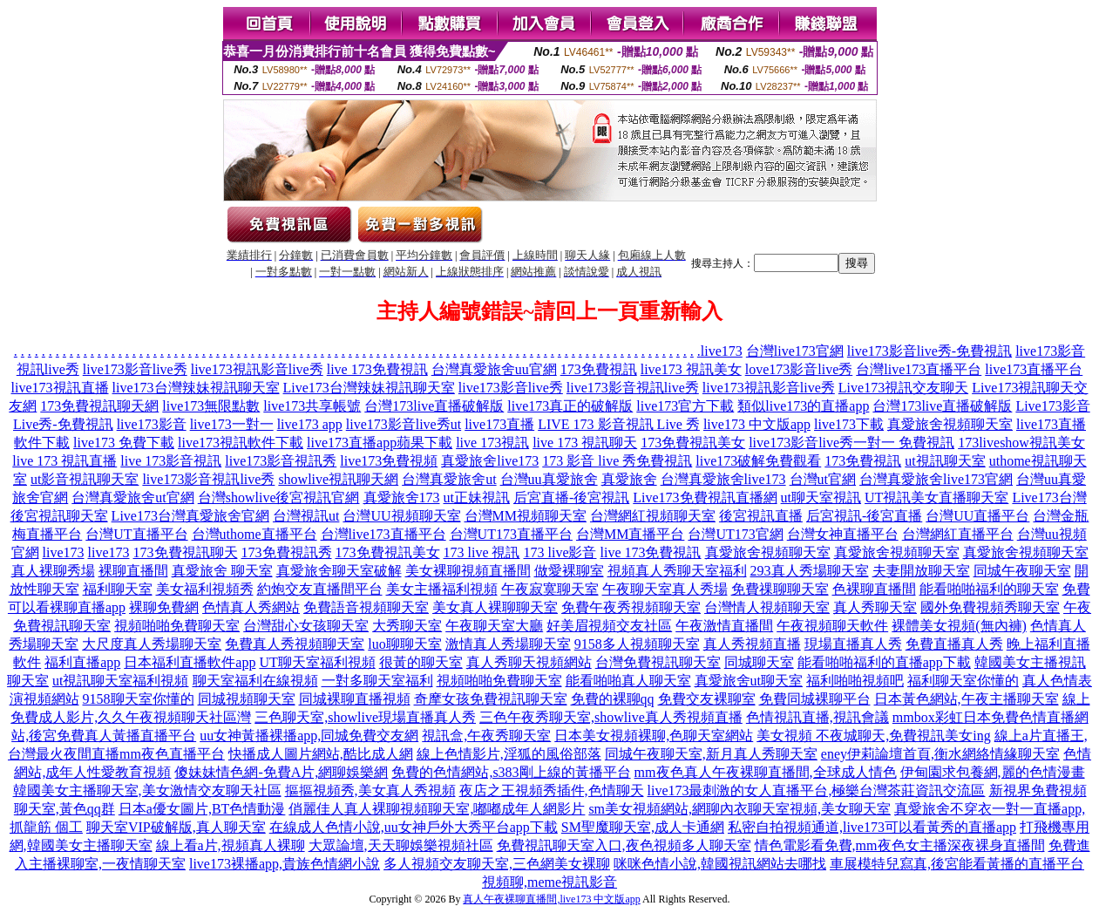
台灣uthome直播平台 (254, 534)
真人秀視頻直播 (752, 644)
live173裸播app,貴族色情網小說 (284, 863)
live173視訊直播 (60, 387)
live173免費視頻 (389, 460)
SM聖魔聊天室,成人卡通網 (642, 827)
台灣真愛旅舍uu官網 (494, 369)
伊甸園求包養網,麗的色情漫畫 (992, 772)
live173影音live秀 (135, 369)
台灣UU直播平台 (977, 515)
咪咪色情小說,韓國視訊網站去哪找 (720, 863)
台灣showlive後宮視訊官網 (279, 497)
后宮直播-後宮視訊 (571, 497)
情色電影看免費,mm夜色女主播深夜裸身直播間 (900, 845)
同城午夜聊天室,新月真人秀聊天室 (711, 753)
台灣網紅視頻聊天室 (653, 515)
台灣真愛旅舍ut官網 (132, 497)
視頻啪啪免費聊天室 (177, 625)
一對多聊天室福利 (377, 680)
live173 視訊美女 (691, 369)
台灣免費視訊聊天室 (658, 662)
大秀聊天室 (407, 625)
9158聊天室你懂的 (138, 699)
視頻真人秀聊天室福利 (677, 570)
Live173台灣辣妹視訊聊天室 (369, 387)
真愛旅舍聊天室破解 (339, 570)
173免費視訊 (598, 369)
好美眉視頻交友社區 (609, 625)
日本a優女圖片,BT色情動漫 (202, 808)
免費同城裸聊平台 (815, 699)
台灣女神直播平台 (843, 534)
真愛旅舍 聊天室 (222, 570)
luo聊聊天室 (404, 644)
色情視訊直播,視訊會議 (817, 717)
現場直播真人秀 (853, 644)
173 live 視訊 (482, 552)
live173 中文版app (757, 424)
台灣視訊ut (306, 515)
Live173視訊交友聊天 (903, 387)
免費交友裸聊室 (707, 699)
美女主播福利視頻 (442, 589)
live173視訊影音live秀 (257, 369)
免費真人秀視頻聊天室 (294, 644)
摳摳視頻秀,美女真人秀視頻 (370, 790)
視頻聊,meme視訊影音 (549, 882)
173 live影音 (560, 552)
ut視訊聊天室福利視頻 (120, 680)
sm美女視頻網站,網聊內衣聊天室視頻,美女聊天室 (739, 808)
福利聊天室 (118, 589)
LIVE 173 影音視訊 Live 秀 (619, 424)
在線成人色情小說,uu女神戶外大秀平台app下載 (413, 827)
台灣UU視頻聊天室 (401, 515)
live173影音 (152, 424)
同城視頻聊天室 (246, 699)
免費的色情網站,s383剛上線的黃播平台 (510, 772)
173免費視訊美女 (693, 442)
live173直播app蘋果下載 (379, 442)
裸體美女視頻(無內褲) (959, 625)
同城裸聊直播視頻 (354, 699)
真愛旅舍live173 (490, 460)
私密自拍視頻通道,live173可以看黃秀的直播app (872, 827)
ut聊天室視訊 (821, 497)
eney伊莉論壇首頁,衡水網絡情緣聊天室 (940, 753)
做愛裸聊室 (569, 570)
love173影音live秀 (799, 369)
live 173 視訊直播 (64, 460)
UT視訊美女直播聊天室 (936, 497)
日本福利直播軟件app (189, 662)
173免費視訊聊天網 (99, 406)
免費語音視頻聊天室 (366, 607)
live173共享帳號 (312, 406)
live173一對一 (232, 424)
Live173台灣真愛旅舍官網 (190, 515)
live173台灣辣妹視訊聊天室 (196, 387)
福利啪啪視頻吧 (855, 680)
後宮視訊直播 (761, 515)
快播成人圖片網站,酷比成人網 (320, 753)
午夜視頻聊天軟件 (832, 625)
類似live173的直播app (803, 406)
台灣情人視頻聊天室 (767, 607)
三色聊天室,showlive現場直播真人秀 (365, 717)
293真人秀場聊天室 (809, 570)
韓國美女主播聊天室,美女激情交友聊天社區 (147, 790)
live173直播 (499, 424)
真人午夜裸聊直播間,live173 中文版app (551, 899)
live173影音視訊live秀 (632, 387)
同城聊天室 (759, 662)
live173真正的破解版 (570, 406)
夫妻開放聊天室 (921, 570)
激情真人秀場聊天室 (508, 644)
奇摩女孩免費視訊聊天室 (490, 699)
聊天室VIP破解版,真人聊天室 (176, 827)
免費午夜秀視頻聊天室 (631, 607)
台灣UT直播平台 (136, 534)
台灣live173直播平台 (918, 369)
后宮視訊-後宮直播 (864, 515)
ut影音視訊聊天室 (85, 479)
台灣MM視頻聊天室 (526, 515)
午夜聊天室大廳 (494, 625)
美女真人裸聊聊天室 (495, 607)
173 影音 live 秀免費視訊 (617, 460)
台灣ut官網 (823, 479)
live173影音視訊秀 (280, 460)
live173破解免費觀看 (758, 460)
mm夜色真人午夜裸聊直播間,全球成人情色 (765, 772)
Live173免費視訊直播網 (705, 497)
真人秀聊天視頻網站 (529, 662)
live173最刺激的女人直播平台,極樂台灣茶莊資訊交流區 (817, 790)
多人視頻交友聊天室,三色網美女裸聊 (496, 863)
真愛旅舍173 (401, 497)
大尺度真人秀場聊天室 (151, 644)
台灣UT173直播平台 (511, 534)
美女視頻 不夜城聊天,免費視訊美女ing (873, 735)
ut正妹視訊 (477, 497)
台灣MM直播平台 (630, 534)
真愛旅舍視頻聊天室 (950, 424)
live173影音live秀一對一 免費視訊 (851, 442)
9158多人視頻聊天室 (637, 644)
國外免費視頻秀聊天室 (990, 607)
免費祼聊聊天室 (780, 589)
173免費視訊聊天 (185, 552)
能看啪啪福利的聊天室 (989, 589)
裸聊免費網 (164, 607)
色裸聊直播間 (874, 589)
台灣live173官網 (795, 351)
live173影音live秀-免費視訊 (929, 351)
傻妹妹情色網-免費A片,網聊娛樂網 (281, 772)
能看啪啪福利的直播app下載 (884, 662)
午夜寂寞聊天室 (550, 589)
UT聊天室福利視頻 (317, 662)
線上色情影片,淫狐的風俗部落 (509, 753)
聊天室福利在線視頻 (255, 680)
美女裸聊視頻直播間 (468, 570)
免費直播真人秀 (954, 644)
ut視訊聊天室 (945, 460)
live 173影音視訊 (170, 460)
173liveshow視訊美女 (1021, 442)
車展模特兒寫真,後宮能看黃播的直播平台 (957, 863)
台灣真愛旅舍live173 (723, 479)
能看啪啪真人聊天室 (628, 680)
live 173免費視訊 (377, 369)
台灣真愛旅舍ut (449, 479)
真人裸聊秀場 (53, 570)
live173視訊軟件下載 (240, 442)
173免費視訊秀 (286, 552)
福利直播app (82, 662)
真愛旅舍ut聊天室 (749, 680)
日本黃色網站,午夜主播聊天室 (966, 699)
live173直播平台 (1033, 369)
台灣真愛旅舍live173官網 (936, 479)
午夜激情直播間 (724, 625)
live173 (722, 351)
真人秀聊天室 (875, 607)
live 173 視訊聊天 (585, 442)
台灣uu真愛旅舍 (549, 479)
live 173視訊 (492, 442)
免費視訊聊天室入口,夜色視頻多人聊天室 (624, 845)
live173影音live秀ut (403, 424)
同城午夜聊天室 (1022, 570)
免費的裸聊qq (613, 699)
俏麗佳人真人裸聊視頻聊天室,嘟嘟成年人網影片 (436, 808)
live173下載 (849, 424)
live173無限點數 (211, 406)
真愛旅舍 (629, 479)
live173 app (310, 424)
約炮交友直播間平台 (320, 589)
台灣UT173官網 (735, 534)
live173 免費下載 (123, 442)
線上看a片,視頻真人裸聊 (230, 845)
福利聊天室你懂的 (963, 680)
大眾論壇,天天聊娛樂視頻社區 (401, 845)
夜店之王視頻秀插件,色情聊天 (551, 790)
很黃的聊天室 (421, 662)
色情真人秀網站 (251, 607)
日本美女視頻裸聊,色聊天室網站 (653, 735)
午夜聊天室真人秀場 (665, 589)
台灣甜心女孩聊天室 (306, 625)
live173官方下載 (685, 406)
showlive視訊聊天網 (338, 479)
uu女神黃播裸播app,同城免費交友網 (309, 735)
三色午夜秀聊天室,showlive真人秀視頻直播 (611, 717)
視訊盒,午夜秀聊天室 (486, 735)
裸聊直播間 (133, 570)
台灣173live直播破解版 (434, 406)
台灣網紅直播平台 (958, 534)
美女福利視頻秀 (205, 589)
